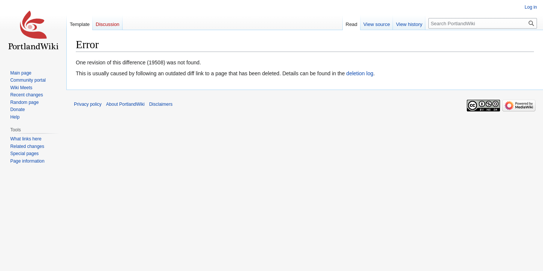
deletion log (359, 73)
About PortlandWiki (125, 104)
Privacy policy (87, 104)
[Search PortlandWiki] (482, 23)
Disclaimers (160, 104)
